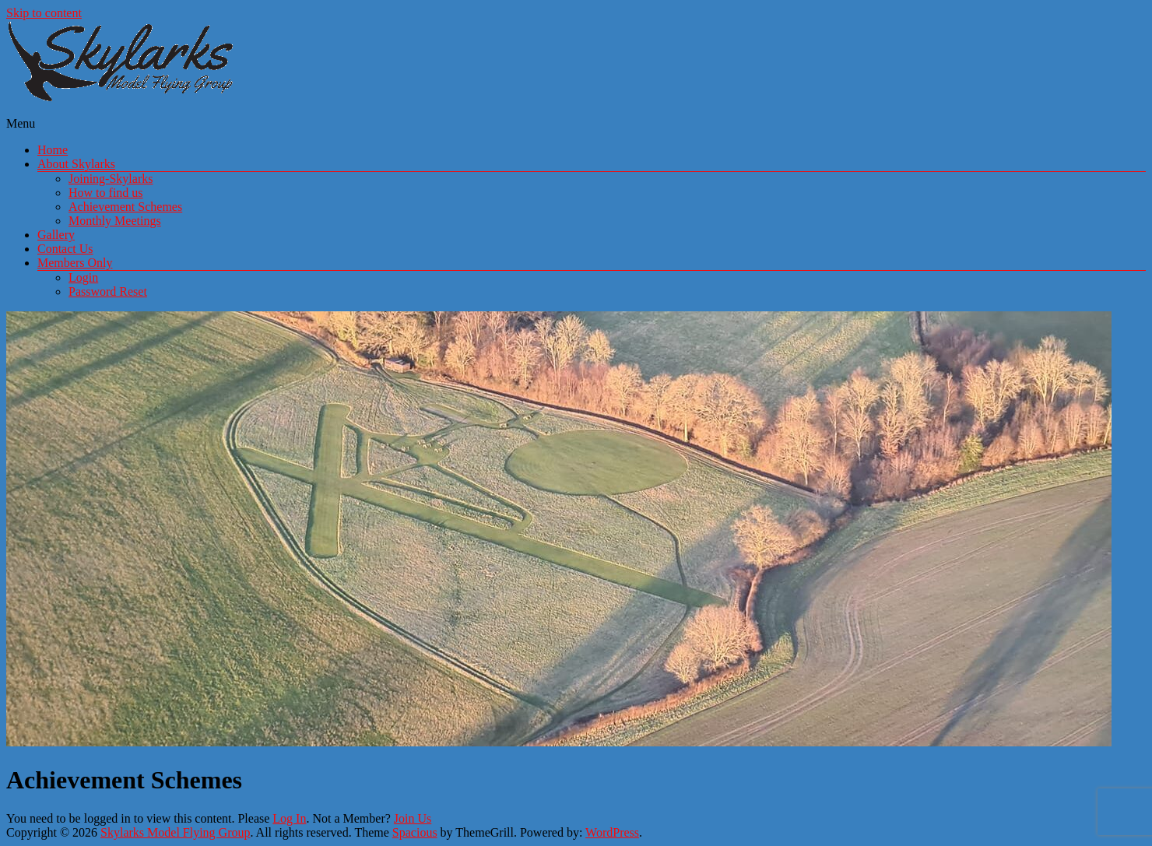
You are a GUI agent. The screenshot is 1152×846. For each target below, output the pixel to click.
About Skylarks (76, 163)
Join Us (412, 818)
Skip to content (44, 12)
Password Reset (107, 291)
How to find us (105, 192)
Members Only (74, 262)
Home (52, 149)
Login (83, 277)
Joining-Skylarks (110, 178)
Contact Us (65, 248)
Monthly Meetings (114, 220)
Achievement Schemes (125, 206)
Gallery (56, 234)
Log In (289, 818)
